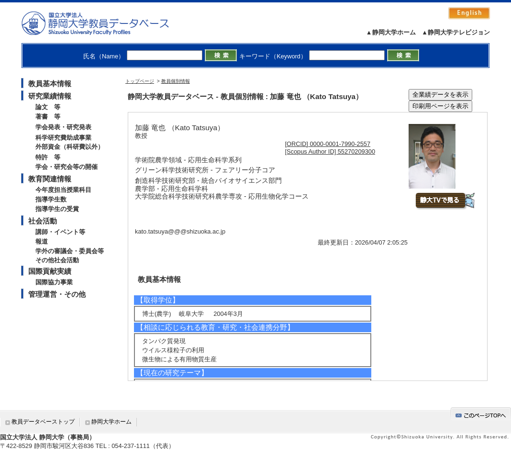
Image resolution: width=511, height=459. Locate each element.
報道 (41, 241)
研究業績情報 (49, 96)
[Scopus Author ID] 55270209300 (330, 151)
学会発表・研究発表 (63, 127)
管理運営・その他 (57, 294)
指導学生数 (51, 199)
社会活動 (42, 221)
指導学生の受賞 (57, 209)
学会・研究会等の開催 (66, 166)
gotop (481, 413)
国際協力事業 (54, 282)
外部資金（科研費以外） (69, 146)
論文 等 (47, 107)
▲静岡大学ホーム (391, 32)
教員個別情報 (175, 81)
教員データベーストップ (43, 421)
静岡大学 (105, 23)
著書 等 (47, 116)
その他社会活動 (57, 260)
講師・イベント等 (60, 231)
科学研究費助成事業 (63, 137)
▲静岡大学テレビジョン (456, 32)
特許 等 (47, 157)
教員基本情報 (49, 83)
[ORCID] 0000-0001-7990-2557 (328, 143)
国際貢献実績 (49, 271)
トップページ (139, 81)
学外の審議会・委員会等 (69, 251)
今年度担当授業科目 (63, 189)
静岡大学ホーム (111, 421)
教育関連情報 (49, 179)
